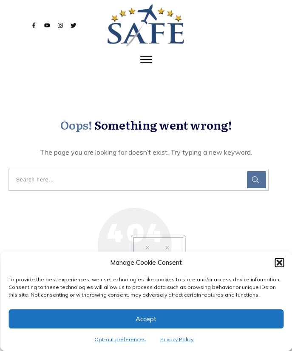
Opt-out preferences (120, 339)
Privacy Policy (176, 339)
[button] (279, 262)
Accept (146, 319)
